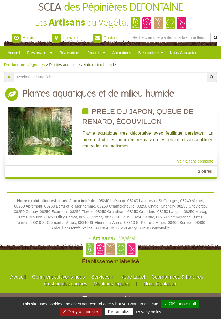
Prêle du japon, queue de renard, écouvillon (137, 116)
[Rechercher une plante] (170, 37)
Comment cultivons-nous (58, 277)
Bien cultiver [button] (150, 53)
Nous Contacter (183, 53)
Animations (121, 53)
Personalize (119, 311)
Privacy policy (148, 311)
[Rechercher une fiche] (110, 77)
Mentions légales (112, 283)
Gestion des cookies (65, 283)
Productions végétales (25, 65)
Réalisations (69, 53)
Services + (102, 277)
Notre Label (132, 277)
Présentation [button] (39, 53)
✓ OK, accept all (180, 304)
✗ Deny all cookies (81, 311)
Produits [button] (96, 53)
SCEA (110, 7)
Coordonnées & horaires (177, 277)
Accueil (14, 53)
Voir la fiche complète (195, 161)
